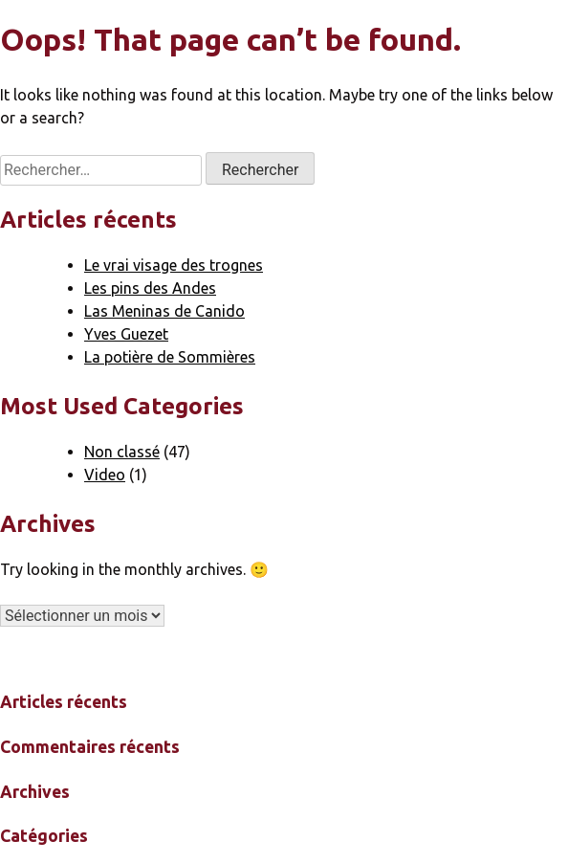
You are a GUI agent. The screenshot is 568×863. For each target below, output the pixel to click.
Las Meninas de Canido (164, 311)
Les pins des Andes (150, 288)
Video (104, 474)
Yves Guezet (126, 334)
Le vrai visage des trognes (173, 265)
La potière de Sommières (169, 356)
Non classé (122, 451)
